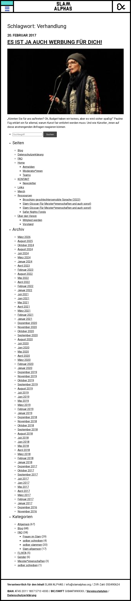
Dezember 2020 (27, 323)
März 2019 (24, 405)
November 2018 (27, 421)
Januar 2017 (25, 503)
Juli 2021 (23, 294)
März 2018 (24, 454)
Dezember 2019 (27, 372)
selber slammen (32, 544)
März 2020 (24, 360)
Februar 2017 (25, 499)
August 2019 (25, 388)
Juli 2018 (23, 437)
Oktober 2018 (26, 425)
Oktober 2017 (26, 470)
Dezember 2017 (27, 466)
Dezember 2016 (27, 507)
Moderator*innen (33, 171)
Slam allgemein (32, 548)
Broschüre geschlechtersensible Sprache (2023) (51, 199)
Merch (21, 191)
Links (21, 187)
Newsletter (29, 183)
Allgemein (24, 524)
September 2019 (28, 384)
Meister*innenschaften (31, 561)
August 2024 (25, 249)
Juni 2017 (23, 482)
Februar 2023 (25, 269)
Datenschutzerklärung (30, 154)
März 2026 (24, 237)
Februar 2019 (25, 409)
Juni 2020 (23, 347)
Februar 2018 (25, 458)
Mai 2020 (23, 351)
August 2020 (25, 339)
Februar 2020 (25, 364)
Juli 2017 (23, 478)
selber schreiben (33, 540)
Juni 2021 (23, 298)
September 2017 (28, 474)
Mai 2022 (23, 278)
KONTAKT (23, 179)
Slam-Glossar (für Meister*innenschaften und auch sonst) (57, 203)
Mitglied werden (32, 220)
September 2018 (28, 429)
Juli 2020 (23, 343)
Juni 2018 (23, 441)
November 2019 (27, 376)
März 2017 (24, 495)
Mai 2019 (23, 400)
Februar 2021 (25, 314)
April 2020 (24, 355)
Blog (20, 150)
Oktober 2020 (26, 331)
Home (21, 162)
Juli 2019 (23, 392)
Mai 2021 (23, 302)
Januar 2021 (25, 319)
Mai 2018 (23, 446)
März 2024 (24, 257)
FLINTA (22, 553)
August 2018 (25, 433)
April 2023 (24, 265)
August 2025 (25, 241)
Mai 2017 (23, 487)
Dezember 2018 (27, 417)
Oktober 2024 (26, 245)
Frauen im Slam (32, 536)
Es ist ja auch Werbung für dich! (54, 42)
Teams (27, 175)
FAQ (20, 158)
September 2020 (28, 335)
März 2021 (24, 310)
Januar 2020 (25, 368)
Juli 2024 (23, 253)
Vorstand (28, 224)
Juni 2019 (23, 396)
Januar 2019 (25, 413)
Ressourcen (25, 195)
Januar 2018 (25, 462)
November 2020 (27, 327)
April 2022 (24, 282)
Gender (22, 557)
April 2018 (24, 450)
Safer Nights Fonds (34, 212)
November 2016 (27, 511)
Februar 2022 (25, 286)
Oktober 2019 (26, 380)
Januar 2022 (25, 290)
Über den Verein (27, 216)
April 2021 (24, 306)
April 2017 (24, 491)
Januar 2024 (25, 261)
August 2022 (25, 273)
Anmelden (29, 166)
